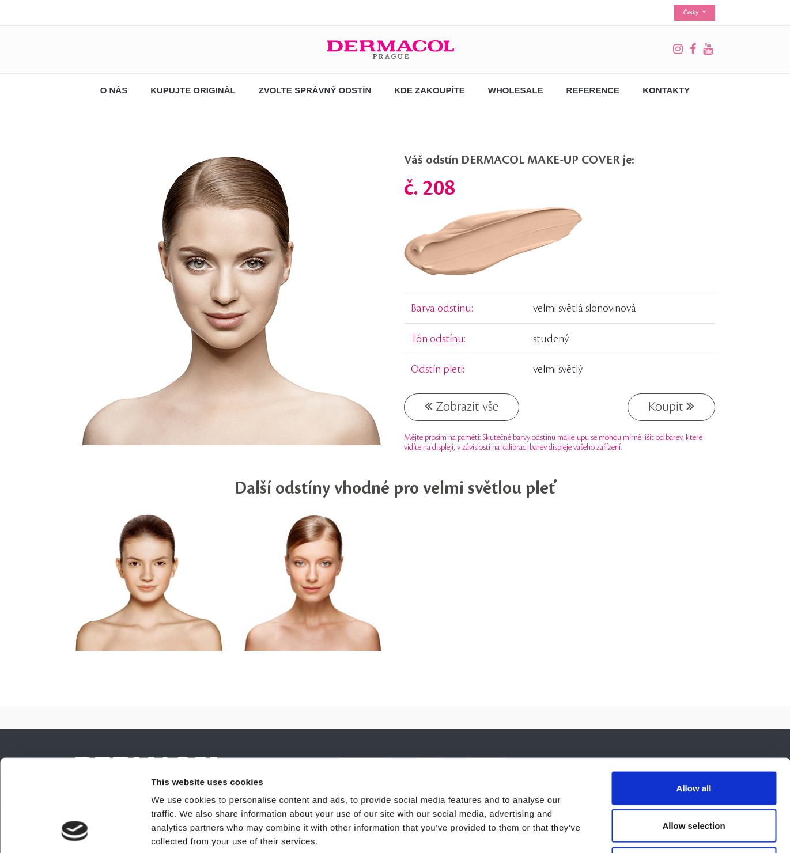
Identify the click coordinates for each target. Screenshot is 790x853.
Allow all (694, 702)
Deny (694, 777)
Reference (593, 90)
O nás (114, 90)
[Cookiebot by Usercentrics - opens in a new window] (74, 830)
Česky (691, 12)
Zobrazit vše (461, 406)
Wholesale (515, 90)
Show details (605, 830)
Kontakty (666, 90)
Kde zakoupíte (429, 90)
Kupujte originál (193, 90)
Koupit (671, 406)
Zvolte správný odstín (315, 90)
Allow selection (693, 740)
